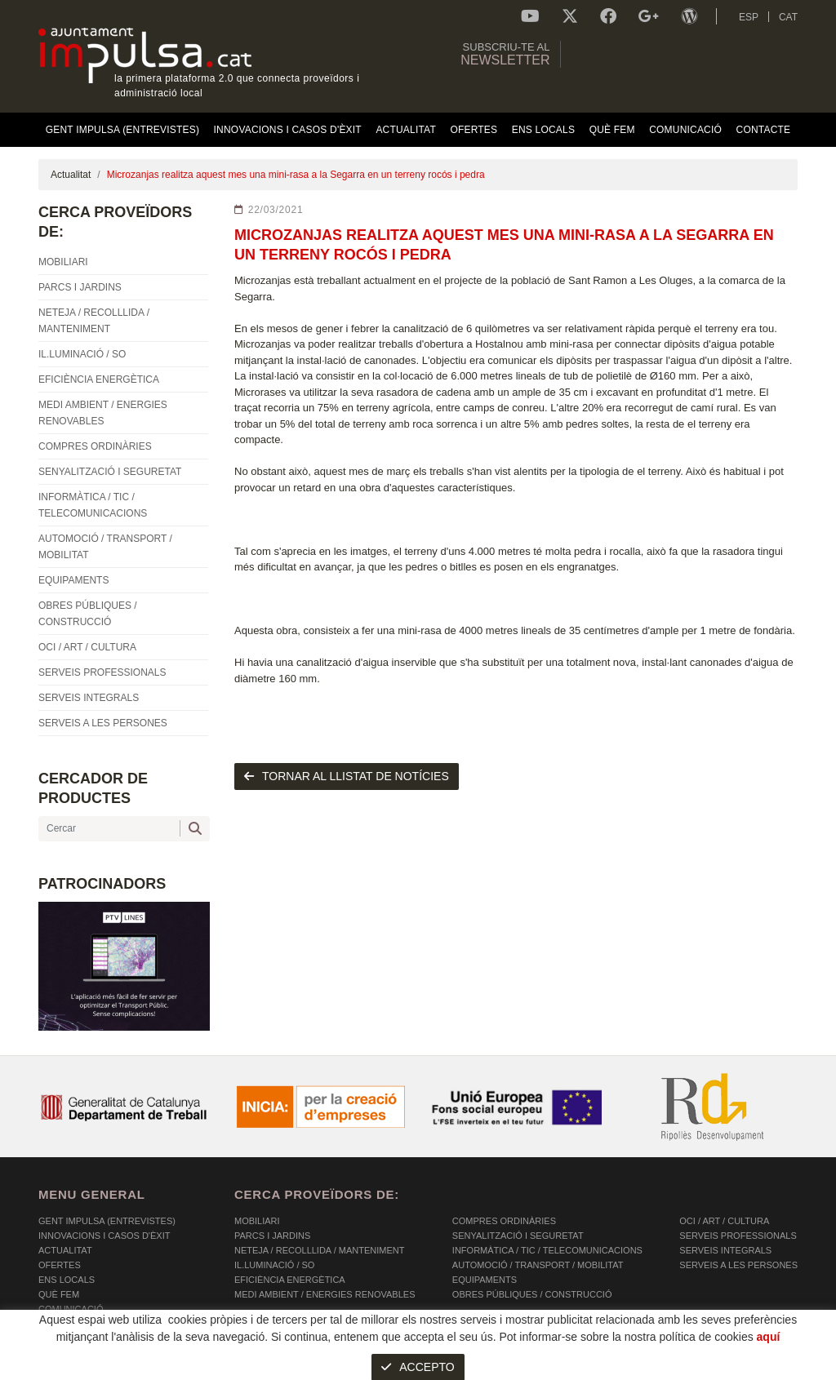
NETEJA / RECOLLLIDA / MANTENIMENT (319, 1250)
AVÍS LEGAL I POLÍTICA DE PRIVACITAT (242, 1368)
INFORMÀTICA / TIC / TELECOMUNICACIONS (547, 1250)
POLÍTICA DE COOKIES (87, 1368)
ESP (748, 17)
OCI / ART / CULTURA (724, 1221)
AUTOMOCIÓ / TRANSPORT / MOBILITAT (538, 1265)
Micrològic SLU (701, 1369)
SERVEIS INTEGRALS (725, 1250)
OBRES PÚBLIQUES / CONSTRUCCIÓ (532, 1294)
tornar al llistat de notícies (346, 776)
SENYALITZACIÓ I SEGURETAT (518, 1235)
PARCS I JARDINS (272, 1235)
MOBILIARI (257, 1221)
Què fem (58, 1294)
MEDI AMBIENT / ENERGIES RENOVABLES (324, 1294)
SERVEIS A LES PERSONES (738, 1265)
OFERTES (59, 1265)
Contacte (62, 1324)
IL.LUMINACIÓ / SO (274, 1265)
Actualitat (71, 174)
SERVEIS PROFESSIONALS (737, 1235)
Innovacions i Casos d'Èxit (104, 1235)
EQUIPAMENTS (484, 1280)
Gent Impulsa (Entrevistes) (107, 1221)
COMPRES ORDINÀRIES (504, 1221)
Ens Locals (66, 1280)
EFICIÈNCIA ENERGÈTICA (289, 1280)
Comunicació (70, 1309)
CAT (788, 17)
